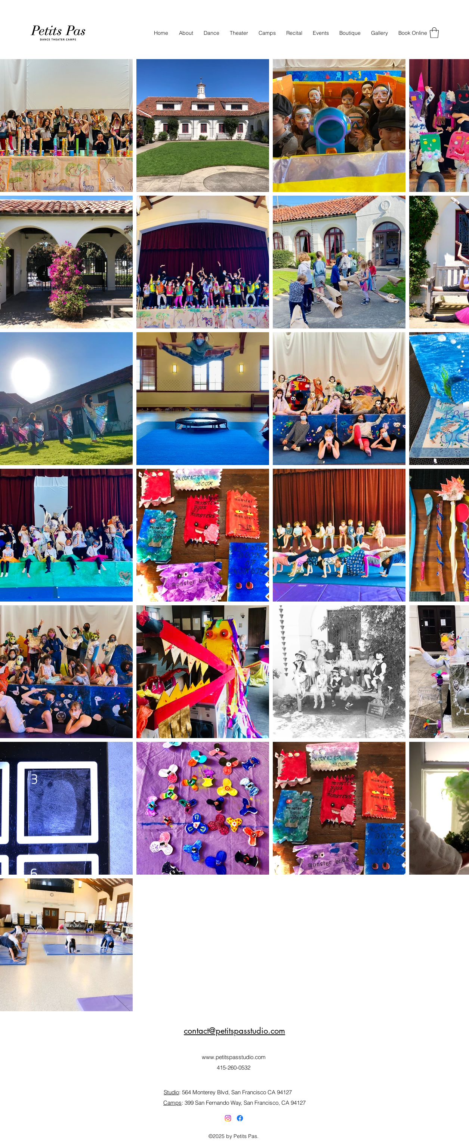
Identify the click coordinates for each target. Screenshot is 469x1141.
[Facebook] (240, 1118)
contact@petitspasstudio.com (234, 1030)
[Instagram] (228, 1118)
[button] (434, 32)
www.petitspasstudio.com (234, 1057)
